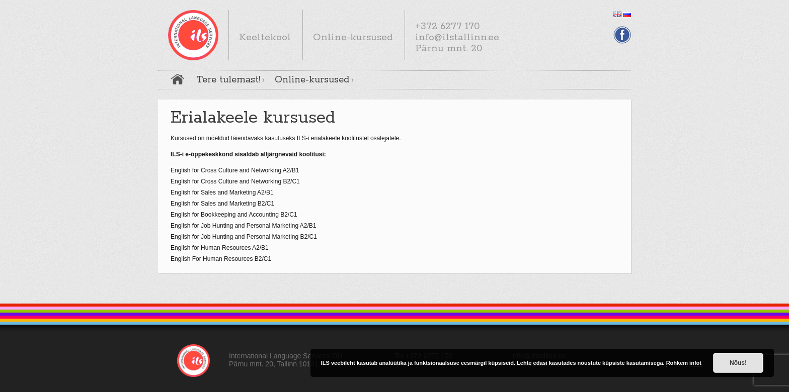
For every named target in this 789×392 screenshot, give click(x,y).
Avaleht (177, 79)
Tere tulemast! (228, 80)
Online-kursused (312, 80)
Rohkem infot (683, 363)
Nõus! (738, 362)
